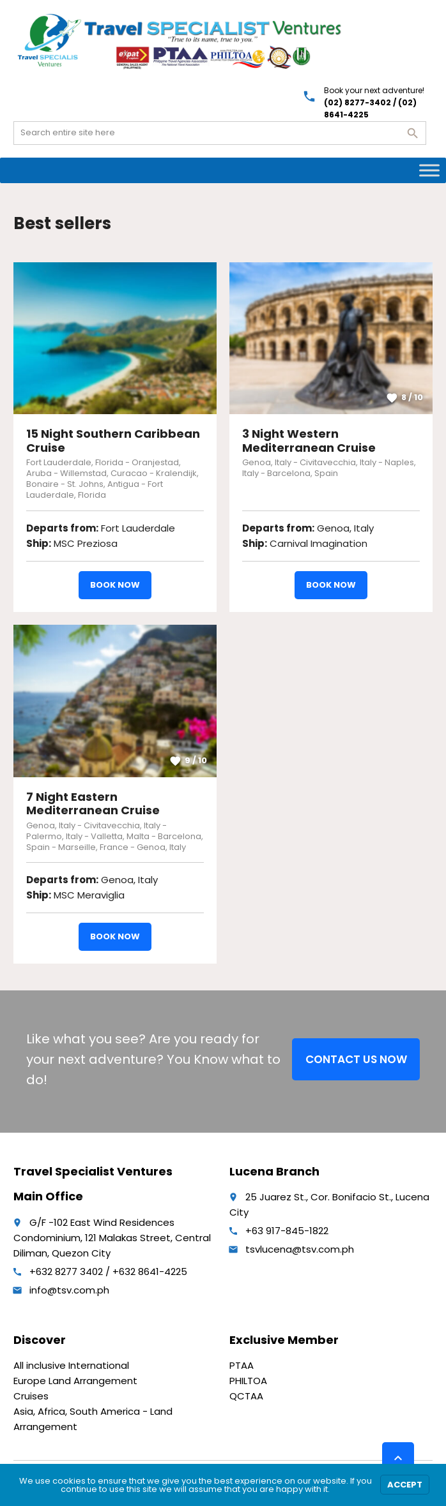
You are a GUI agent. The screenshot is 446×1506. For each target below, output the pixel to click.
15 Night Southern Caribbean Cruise (113, 441)
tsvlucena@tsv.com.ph (299, 1249)
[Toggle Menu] (429, 170)
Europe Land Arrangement (75, 1380)
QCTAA (246, 1396)
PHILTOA (248, 1380)
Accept (404, 1485)
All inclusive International (71, 1365)
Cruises (31, 1396)
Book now (115, 585)
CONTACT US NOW (356, 1059)
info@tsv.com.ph (69, 1290)
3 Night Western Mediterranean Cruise (309, 441)
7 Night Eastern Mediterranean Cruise (93, 804)
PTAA (241, 1365)
